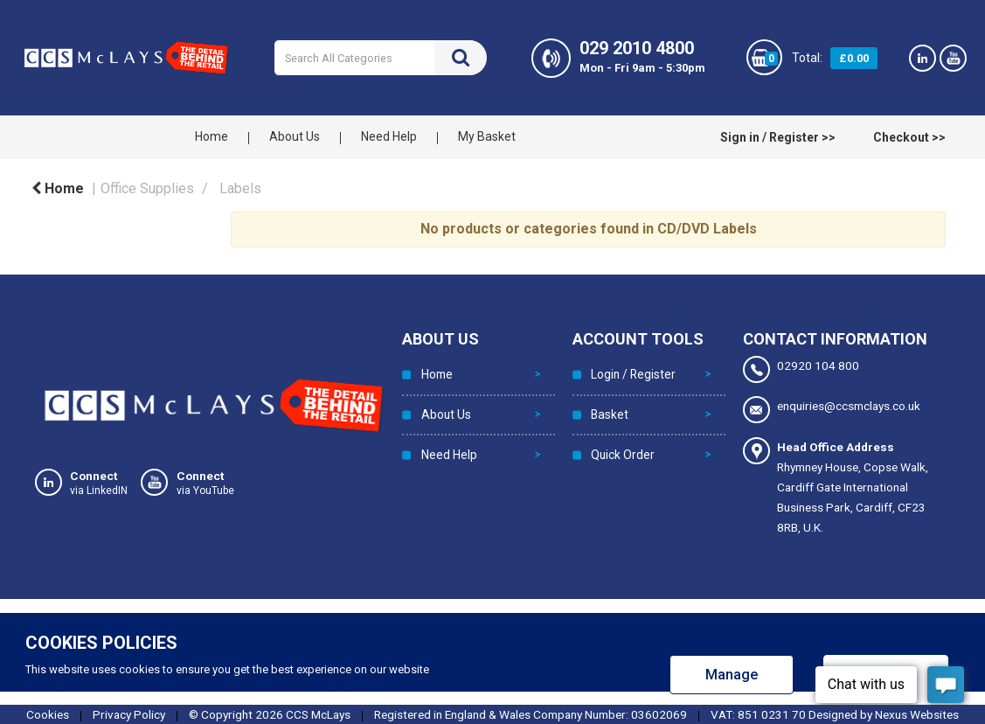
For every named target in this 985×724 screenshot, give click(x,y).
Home (211, 136)
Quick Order (621, 444)
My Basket (487, 136)
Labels (240, 188)
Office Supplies (147, 188)
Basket (608, 408)
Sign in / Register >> (778, 137)
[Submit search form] (460, 57)
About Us (294, 136)
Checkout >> (909, 137)
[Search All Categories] (380, 57)
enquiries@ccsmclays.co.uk (831, 409)
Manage (731, 673)
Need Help (389, 136)
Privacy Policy (129, 714)
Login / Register (631, 372)
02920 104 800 (801, 369)
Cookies (47, 714)
